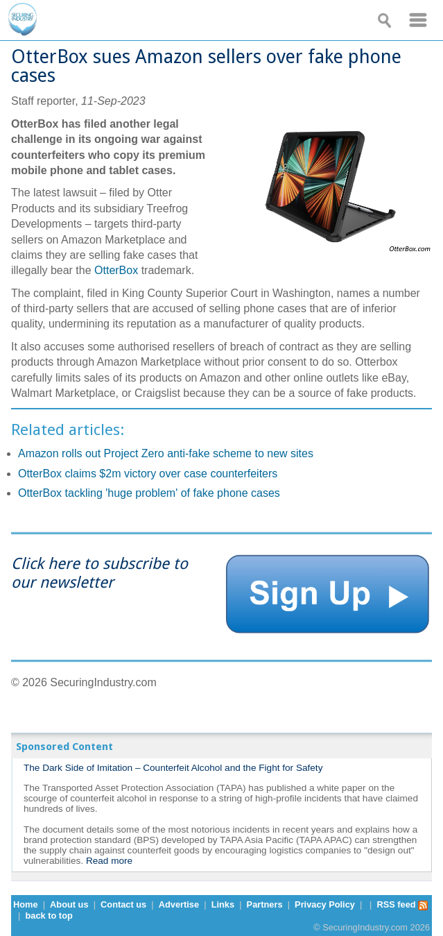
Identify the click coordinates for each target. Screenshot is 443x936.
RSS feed (402, 904)
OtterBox (116, 270)
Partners (265, 904)
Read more (109, 861)
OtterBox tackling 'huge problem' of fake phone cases (149, 493)
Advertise (179, 904)
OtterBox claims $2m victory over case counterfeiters (147, 473)
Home (25, 904)
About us (69, 904)
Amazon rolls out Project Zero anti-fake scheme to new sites (165, 453)
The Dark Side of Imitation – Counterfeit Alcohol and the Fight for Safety (173, 768)
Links (222, 904)
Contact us (123, 904)
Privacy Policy (325, 904)
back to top (49, 915)
